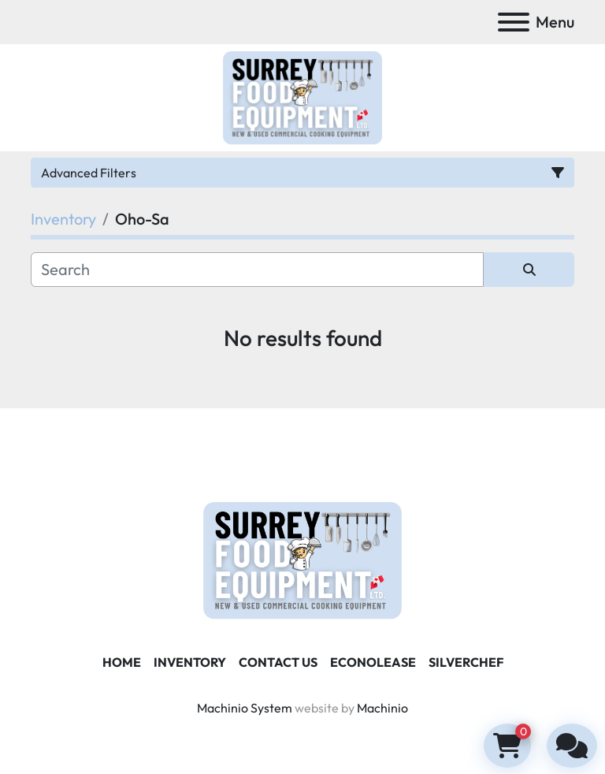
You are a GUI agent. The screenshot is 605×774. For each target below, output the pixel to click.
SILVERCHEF (466, 662)
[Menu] (513, 22)
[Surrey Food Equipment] (302, 559)
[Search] (257, 269)
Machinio (382, 708)
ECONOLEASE (373, 662)
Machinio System (244, 708)
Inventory (190, 662)
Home (121, 662)
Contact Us (278, 662)
